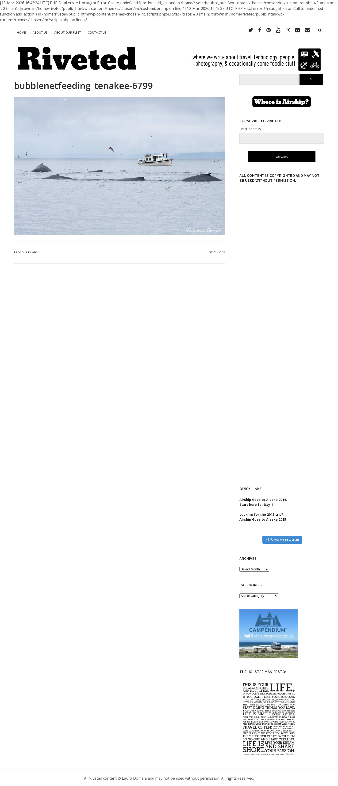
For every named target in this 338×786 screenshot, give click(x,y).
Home (21, 32)
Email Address (250, 128)
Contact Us (97, 32)
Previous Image (25, 251)
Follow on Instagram (282, 539)
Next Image (217, 251)
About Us (40, 32)
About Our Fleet (67, 32)
